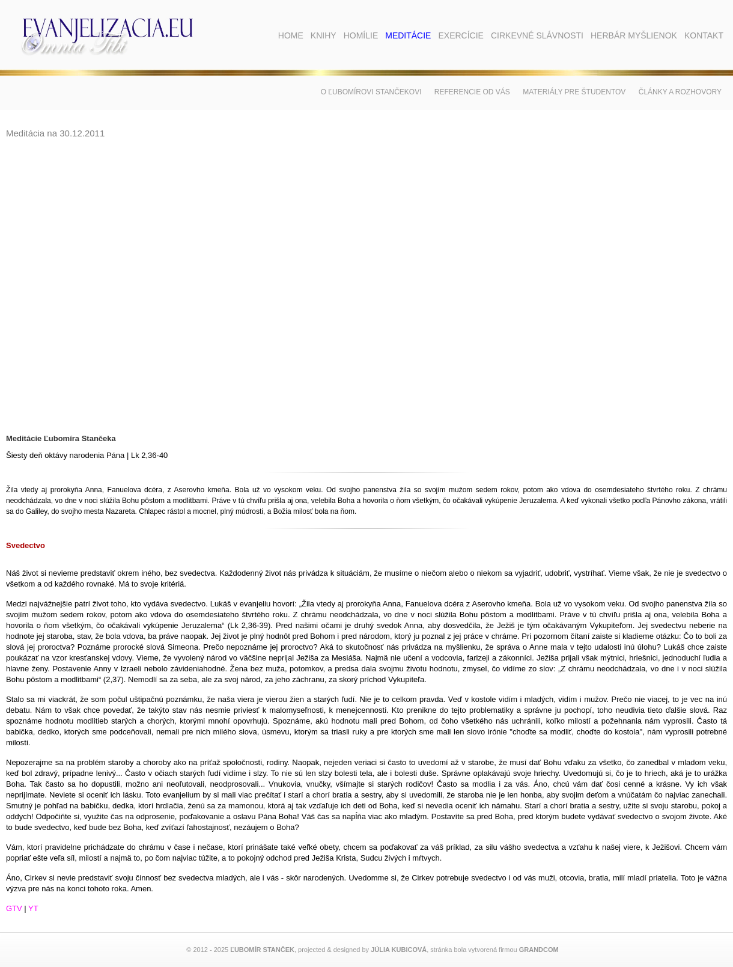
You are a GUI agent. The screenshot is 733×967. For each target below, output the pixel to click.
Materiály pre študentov (574, 92)
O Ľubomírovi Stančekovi (371, 92)
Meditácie (408, 35)
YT (33, 908)
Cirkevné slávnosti (537, 35)
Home (290, 35)
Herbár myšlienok (634, 35)
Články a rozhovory (680, 92)
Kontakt (703, 35)
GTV (14, 908)
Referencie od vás (472, 92)
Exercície (460, 35)
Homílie (361, 35)
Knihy (323, 35)
